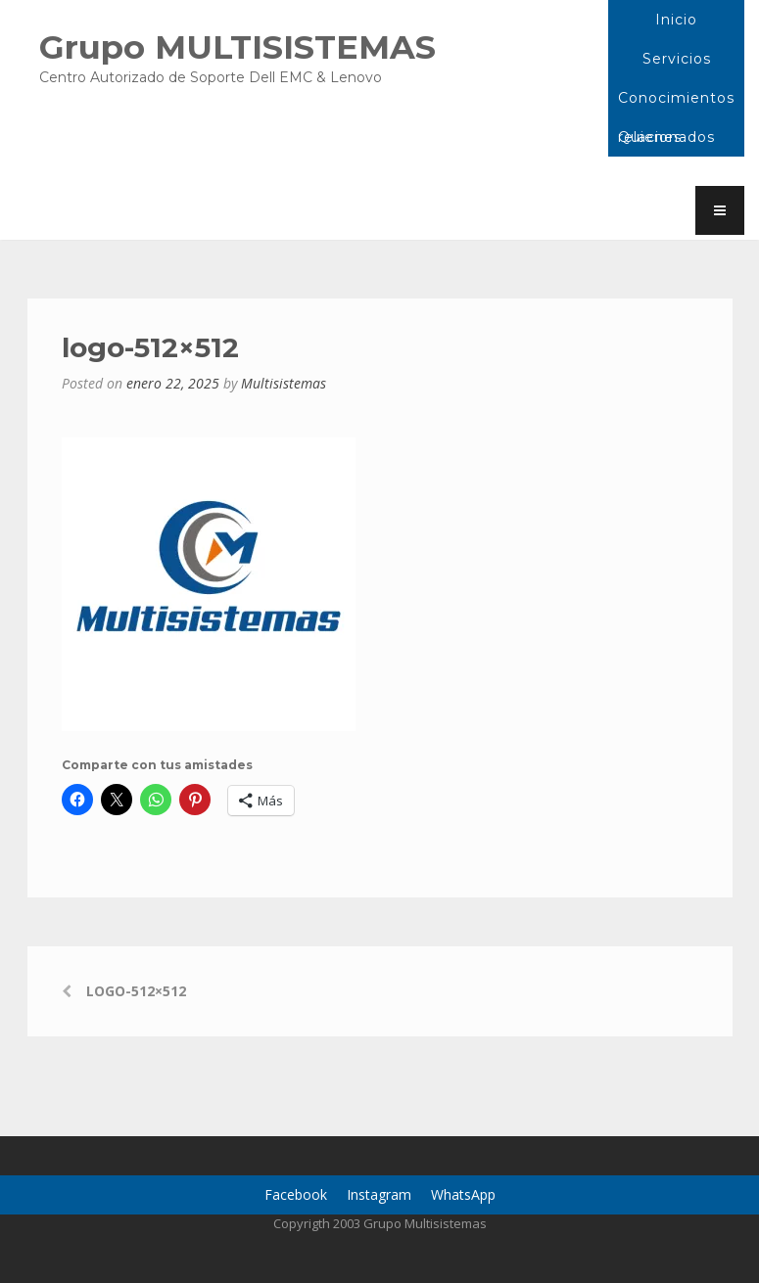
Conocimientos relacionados (676, 103)
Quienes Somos (650, 142)
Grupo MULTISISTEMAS (237, 46)
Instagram (379, 1194)
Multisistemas (283, 383)
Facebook (295, 1194)
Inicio (676, 19)
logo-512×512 (136, 991)
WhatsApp (463, 1194)
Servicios (676, 59)
